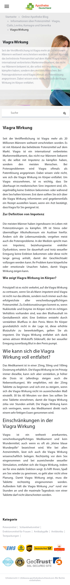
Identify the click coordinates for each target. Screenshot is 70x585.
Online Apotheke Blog (35, 17)
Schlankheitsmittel (29, 527)
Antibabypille (41, 531)
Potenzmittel (9, 527)
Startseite (11, 17)
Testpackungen (11, 536)
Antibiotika (57, 531)
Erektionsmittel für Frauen (17, 531)
